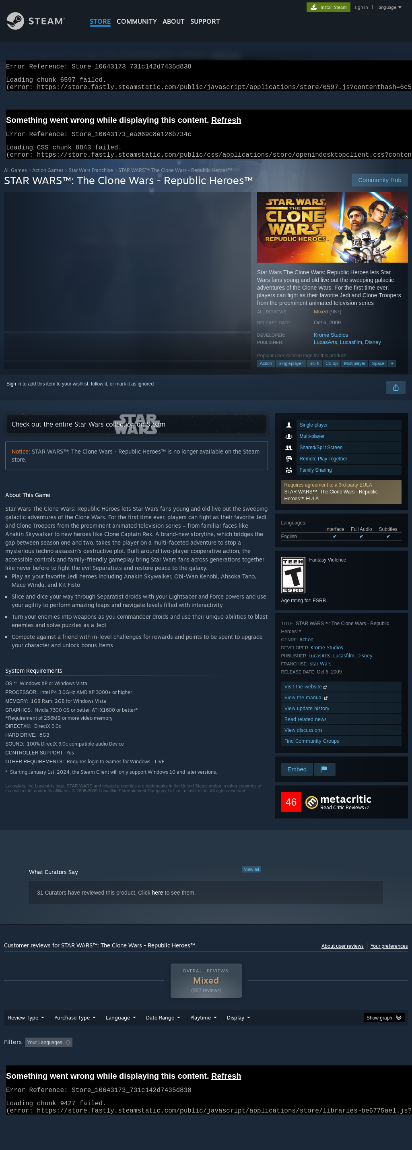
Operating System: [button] (313, 1063)
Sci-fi (314, 373)
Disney (373, 352)
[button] (341, 502)
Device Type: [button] (20, 1074)
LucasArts (325, 352)
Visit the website (306, 696)
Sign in (13, 393)
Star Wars (320, 673)
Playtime (200, 1038)
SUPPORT (205, 21)
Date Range (160, 1038)
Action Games (48, 180)
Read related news (305, 729)
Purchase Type (72, 1038)
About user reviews (342, 956)
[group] (206, 1069)
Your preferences (389, 956)
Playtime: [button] (188, 1063)
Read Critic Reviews (342, 817)
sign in (361, 7)
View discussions (303, 740)
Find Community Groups (311, 751)
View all (251, 878)
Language (118, 1038)
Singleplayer (290, 373)
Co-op (331, 373)
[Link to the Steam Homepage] (41, 27)
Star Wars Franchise (91, 180)
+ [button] (392, 373)
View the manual (306, 707)
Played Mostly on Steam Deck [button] (246, 1063)
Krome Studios (331, 345)
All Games (15, 180)
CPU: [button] (354, 1063)
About (174, 21)
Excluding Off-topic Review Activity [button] (126, 1063)
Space (378, 373)
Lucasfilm (351, 352)
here (157, 902)
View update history (307, 718)
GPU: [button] (381, 1063)
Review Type (23, 1038)
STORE (100, 21)
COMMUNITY (137, 21)
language (386, 7)
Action (266, 373)
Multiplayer (354, 373)
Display (235, 1038)
